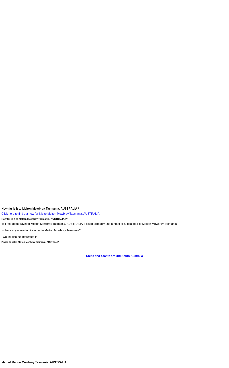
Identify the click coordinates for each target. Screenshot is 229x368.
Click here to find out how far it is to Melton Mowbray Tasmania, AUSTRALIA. (50, 213)
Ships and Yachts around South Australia (114, 255)
